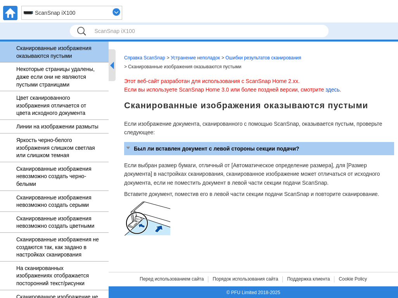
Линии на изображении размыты (57, 126)
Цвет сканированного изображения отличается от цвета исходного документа (51, 105)
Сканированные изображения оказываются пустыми (53, 52)
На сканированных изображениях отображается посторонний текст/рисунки (52, 275)
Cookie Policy (353, 279)
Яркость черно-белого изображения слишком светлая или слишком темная (55, 147)
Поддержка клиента (308, 279)
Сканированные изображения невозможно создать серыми (53, 201)
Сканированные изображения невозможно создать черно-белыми (53, 176)
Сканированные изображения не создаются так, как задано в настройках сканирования (57, 247)
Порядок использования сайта (245, 279)
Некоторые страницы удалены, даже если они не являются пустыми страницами (55, 76)
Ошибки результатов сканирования (263, 58)
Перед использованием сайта (172, 279)
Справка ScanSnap (144, 58)
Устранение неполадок (195, 58)
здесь (332, 90)
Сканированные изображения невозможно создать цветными (55, 222)
